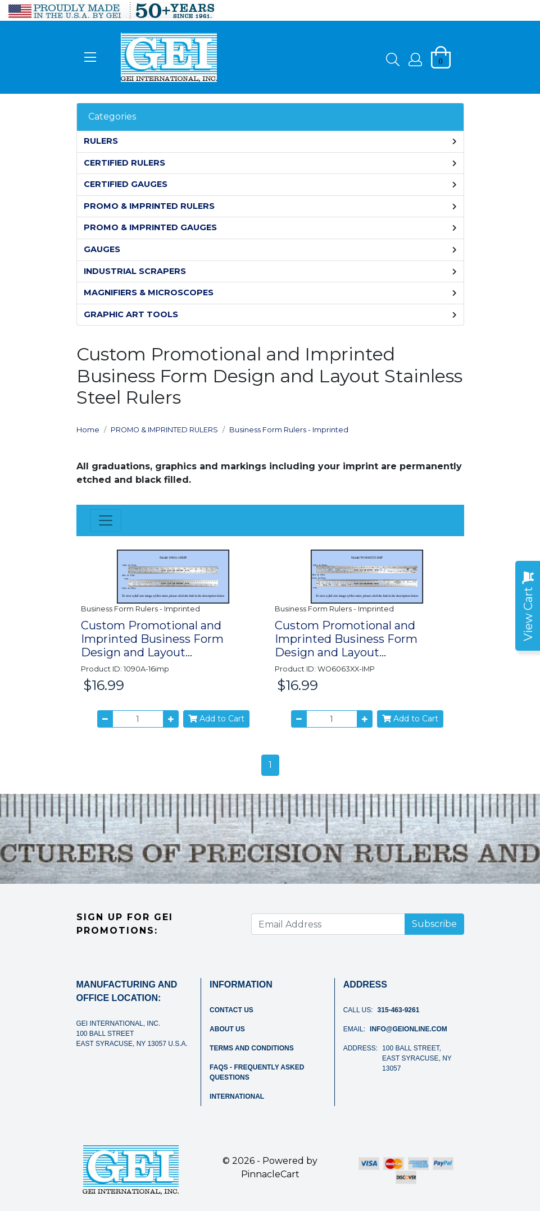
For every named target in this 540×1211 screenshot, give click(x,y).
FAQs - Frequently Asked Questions (257, 1072)
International (237, 1096)
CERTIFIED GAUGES (125, 184)
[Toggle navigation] (105, 520)
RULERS (101, 141)
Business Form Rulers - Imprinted (288, 430)
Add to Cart (216, 719)
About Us (227, 1029)
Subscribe (434, 923)
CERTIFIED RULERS (124, 163)
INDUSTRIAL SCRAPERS (135, 271)
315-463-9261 (399, 1010)
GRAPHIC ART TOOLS (131, 314)
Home (87, 430)
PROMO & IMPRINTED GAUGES (150, 227)
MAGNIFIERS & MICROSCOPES (149, 292)
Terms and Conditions (252, 1048)
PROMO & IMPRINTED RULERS (149, 206)
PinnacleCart (270, 1174)
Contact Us (231, 1010)
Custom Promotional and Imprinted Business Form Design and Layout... (152, 639)
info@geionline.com (408, 1029)
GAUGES (102, 249)
